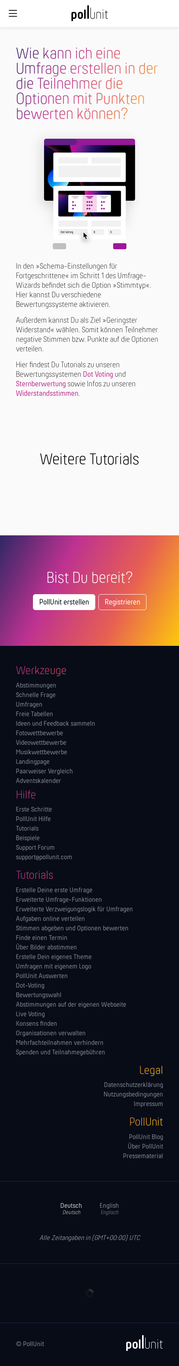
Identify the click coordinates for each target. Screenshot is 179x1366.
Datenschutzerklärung (133, 1085)
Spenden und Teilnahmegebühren (60, 1052)
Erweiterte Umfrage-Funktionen (59, 900)
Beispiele (28, 838)
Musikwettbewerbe (41, 752)
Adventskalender (38, 781)
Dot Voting (98, 375)
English (109, 1209)
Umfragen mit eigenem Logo (53, 967)
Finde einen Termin (41, 938)
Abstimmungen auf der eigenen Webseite (71, 1005)
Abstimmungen (36, 686)
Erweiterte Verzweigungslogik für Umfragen (74, 909)
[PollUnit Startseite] (89, 15)
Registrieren (122, 602)
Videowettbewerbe (41, 743)
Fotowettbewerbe (39, 733)
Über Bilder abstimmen (46, 947)
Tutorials (27, 829)
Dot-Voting (30, 986)
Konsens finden (36, 1024)
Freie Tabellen (34, 714)
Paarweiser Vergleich (44, 771)
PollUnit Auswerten (42, 976)
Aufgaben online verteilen (50, 919)
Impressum (148, 1104)
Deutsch (71, 1209)
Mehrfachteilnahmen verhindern (60, 1043)
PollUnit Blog (146, 1137)
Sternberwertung (41, 384)
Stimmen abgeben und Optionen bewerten (72, 928)
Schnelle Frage (36, 695)
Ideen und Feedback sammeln (55, 724)
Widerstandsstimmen (47, 394)
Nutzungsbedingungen (133, 1095)
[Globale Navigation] (13, 13)
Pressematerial (143, 1156)
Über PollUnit (145, 1147)
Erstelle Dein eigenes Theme (54, 957)
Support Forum (35, 848)
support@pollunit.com (44, 857)
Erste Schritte (34, 810)
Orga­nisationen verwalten (51, 1033)
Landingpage (33, 762)
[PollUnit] (141, 1343)
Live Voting (30, 1014)
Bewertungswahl (39, 995)
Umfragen (29, 705)
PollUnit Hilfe (33, 819)
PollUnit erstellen (64, 602)
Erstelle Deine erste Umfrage (54, 890)
